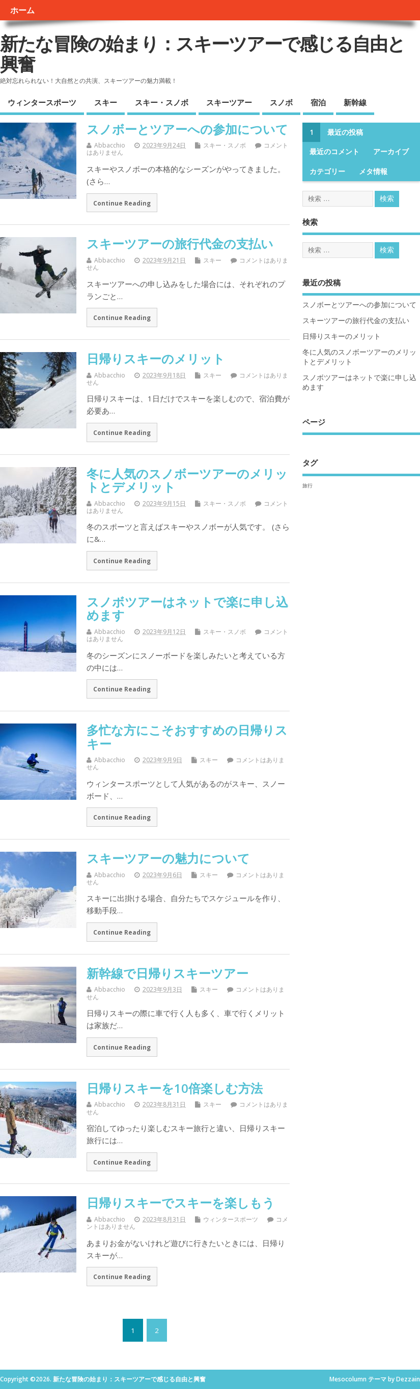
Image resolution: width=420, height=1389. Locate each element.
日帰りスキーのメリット (156, 358)
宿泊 (318, 102)
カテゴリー (327, 171)
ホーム (22, 10)
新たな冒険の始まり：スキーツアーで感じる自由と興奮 (202, 53)
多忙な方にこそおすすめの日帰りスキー (187, 736)
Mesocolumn (348, 1379)
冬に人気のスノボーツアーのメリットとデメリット (187, 480)
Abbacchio (109, 145)
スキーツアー (229, 102)
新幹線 (355, 102)
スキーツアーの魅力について (168, 858)
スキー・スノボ (161, 102)
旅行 (307, 485)
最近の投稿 (345, 132)
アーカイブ (391, 151)
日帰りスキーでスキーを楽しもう (181, 1202)
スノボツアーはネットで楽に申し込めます (187, 608)
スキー (105, 102)
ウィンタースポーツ (42, 102)
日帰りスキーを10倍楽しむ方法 (175, 1088)
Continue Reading (122, 203)
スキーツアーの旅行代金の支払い (180, 243)
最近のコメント (334, 151)
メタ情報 (373, 171)
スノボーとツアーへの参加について (187, 129)
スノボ (281, 102)
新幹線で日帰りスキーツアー (167, 973)
